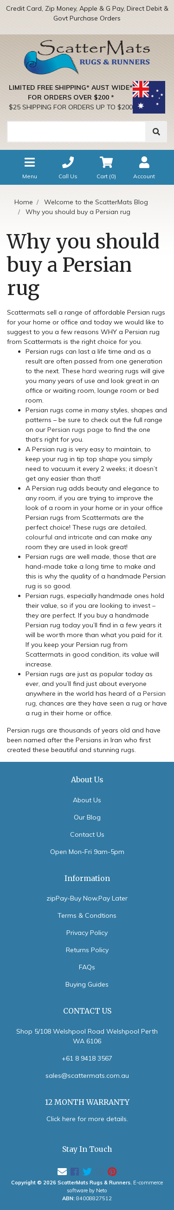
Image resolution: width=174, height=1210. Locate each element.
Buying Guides (87, 984)
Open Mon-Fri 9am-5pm (87, 851)
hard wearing (102, 371)
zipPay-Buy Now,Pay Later (87, 898)
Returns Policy (87, 950)
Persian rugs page (75, 429)
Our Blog (87, 817)
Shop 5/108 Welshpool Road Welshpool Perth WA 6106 (87, 1036)
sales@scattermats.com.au (87, 1075)
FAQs (87, 967)
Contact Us (87, 834)
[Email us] (62, 1171)
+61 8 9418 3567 (87, 1058)
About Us (87, 800)
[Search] (76, 131)
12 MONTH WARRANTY (87, 1102)
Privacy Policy (87, 932)
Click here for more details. (87, 1119)
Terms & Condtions (87, 915)
